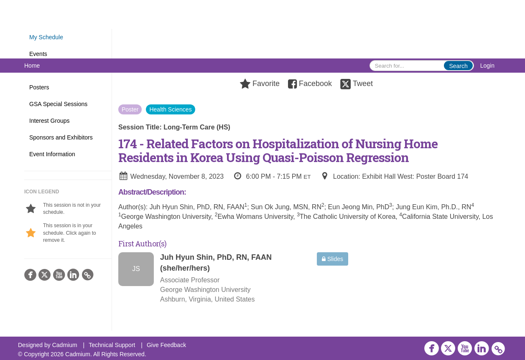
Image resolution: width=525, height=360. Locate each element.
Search (458, 66)
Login (487, 65)
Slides (332, 259)
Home (32, 65)
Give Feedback (166, 345)
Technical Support (112, 345)
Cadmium (64, 345)
